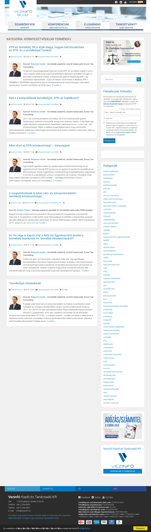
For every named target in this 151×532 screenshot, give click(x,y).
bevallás (65, 290)
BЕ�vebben (85, 528)
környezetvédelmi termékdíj (48, 57)
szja (105, 361)
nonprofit (107, 320)
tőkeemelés (108, 382)
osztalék (107, 337)
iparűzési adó (109, 282)
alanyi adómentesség (112, 199)
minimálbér (108, 313)
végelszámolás (110, 396)
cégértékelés (109, 219)
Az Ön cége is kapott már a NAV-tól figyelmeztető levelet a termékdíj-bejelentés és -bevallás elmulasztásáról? (46, 237)
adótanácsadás (110, 185)
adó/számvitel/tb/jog (58, 26)
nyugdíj (106, 323)
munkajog (107, 316)
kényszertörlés (109, 296)
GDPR (105, 257)
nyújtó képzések (126, 26)
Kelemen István (16, 57)
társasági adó (109, 375)
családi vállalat (109, 226)
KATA (105, 292)
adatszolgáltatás (110, 171)
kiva (105, 299)
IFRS (105, 271)
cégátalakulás (109, 213)
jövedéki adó (109, 289)
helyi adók (107, 261)
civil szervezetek (110, 223)
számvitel (107, 351)
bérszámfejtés (109, 202)
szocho (106, 368)
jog (104, 285)
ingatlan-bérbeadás (111, 278)
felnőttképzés (109, 251)
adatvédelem (109, 175)
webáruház (25, 26)
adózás (106, 188)
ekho (105, 244)
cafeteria (107, 209)
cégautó (107, 216)
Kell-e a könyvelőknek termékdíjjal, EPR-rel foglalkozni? (44, 98)
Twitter (96, 497)
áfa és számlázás (111, 195)
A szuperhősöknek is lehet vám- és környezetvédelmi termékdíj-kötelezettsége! (42, 195)
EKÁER (106, 240)
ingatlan (106, 275)
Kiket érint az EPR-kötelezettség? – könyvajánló (39, 145)
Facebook (84, 497)
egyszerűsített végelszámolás (116, 237)
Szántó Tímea (16, 203)
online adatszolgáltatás (113, 327)
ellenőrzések (109, 247)
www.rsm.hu (32, 223)
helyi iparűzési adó (111, 264)
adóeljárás (108, 178)
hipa (105, 268)
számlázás (108, 347)
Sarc (136, 2)
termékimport (109, 378)
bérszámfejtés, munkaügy (114, 206)
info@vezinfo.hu (24, 511)
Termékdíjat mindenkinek (25, 283)
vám (60, 203)
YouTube (107, 497)
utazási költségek (111, 389)
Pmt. (105, 340)
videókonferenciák (92, 26)
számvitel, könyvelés (112, 354)
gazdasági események (113, 254)
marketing (107, 309)
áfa (104, 192)
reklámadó (108, 344)
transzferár (108, 385)
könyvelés (107, 302)
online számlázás (111, 334)
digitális (106, 230)
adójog (106, 181)
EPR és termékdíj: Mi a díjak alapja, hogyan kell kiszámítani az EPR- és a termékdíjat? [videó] (46, 49)
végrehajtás (108, 399)
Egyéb (106, 233)
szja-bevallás (109, 365)
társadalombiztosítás (112, 372)
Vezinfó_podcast (111, 403)
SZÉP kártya (108, 358)
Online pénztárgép (111, 330)
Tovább (57, 85)
